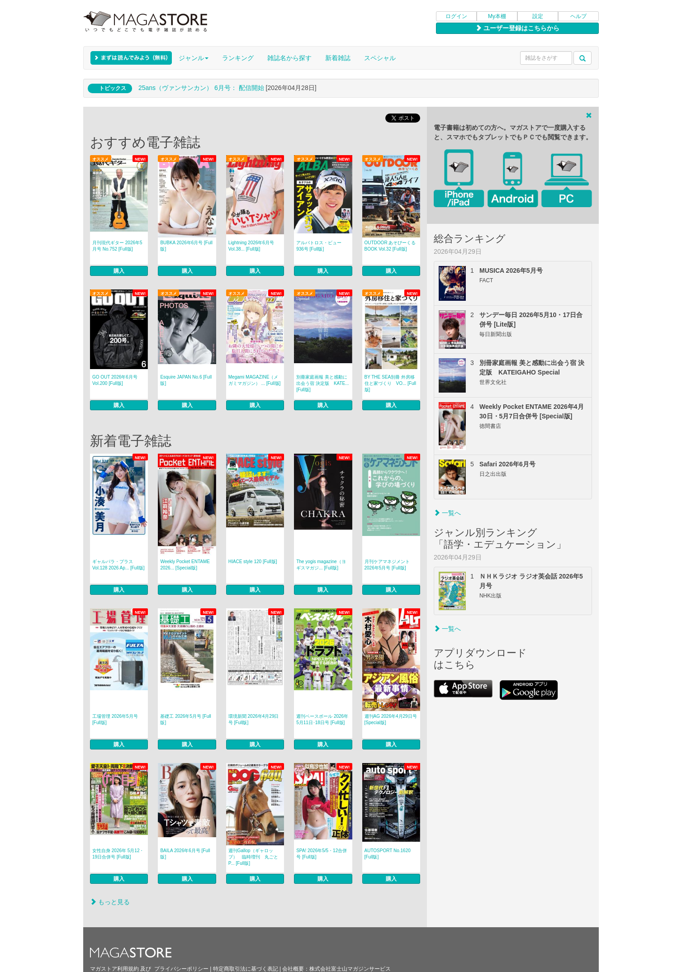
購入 (119, 271)
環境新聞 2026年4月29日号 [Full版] (253, 719)
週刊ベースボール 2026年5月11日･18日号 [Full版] (322, 719)
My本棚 (497, 16)
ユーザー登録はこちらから (517, 28)
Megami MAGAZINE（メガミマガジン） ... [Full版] (254, 380)
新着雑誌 (337, 58)
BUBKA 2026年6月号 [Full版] (186, 245)
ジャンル (193, 58)
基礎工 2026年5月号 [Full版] (185, 719)
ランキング (238, 58)
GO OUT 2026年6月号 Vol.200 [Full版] (114, 380)
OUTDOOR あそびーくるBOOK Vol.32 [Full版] (390, 245)
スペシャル (380, 58)
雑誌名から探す (289, 58)
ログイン (456, 16)
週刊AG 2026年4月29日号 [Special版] (391, 719)
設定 (537, 16)
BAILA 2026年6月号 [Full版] (185, 853)
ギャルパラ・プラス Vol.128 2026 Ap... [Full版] (118, 564)
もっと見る (110, 902)
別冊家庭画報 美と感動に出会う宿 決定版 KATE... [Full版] (322, 383)
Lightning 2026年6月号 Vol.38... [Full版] (251, 245)
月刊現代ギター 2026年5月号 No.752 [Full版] (117, 245)
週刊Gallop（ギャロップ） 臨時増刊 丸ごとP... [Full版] (253, 857)
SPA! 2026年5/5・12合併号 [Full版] (321, 853)
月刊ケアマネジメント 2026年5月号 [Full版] (387, 564)
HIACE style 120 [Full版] (252, 561)
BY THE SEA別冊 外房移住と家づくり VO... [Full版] (390, 383)
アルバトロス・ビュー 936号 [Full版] (318, 245)
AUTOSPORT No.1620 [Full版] (388, 853)
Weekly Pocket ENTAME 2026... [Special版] (185, 564)
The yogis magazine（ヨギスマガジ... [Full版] (321, 564)
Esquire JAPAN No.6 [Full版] (186, 380)
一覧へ (447, 513)
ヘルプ (578, 16)
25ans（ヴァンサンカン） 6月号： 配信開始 (201, 87)
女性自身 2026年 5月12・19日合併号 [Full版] (118, 853)
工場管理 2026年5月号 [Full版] (115, 719)
